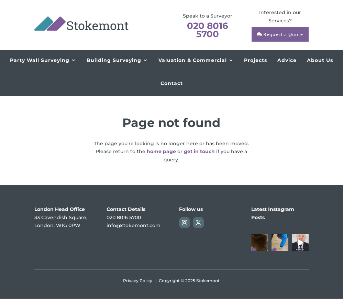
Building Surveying (114, 60)
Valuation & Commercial (192, 60)
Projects (255, 60)
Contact (172, 83)
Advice (287, 60)
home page (161, 151)
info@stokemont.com (134, 225)
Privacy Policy (137, 280)
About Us (320, 60)
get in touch (199, 151)
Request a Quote (283, 34)
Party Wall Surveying (39, 60)
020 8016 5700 (207, 30)
